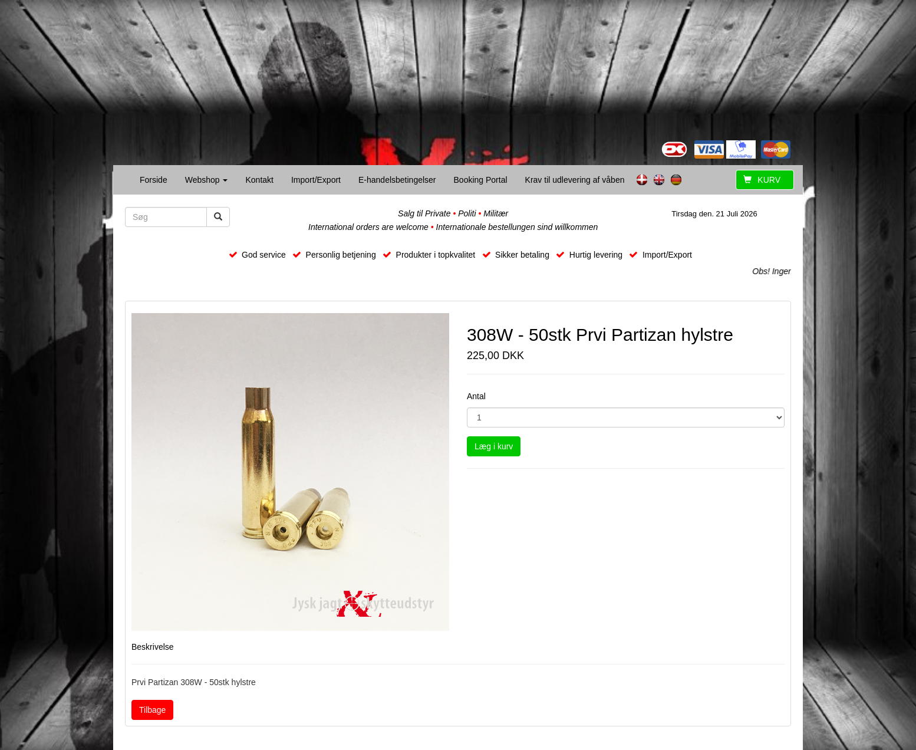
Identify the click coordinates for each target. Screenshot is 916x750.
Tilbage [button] (152, 710)
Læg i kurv (494, 446)
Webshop (206, 180)
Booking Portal (481, 180)
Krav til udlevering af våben (575, 180)
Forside (153, 180)
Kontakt (259, 180)
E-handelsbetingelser (397, 180)
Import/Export (316, 180)
